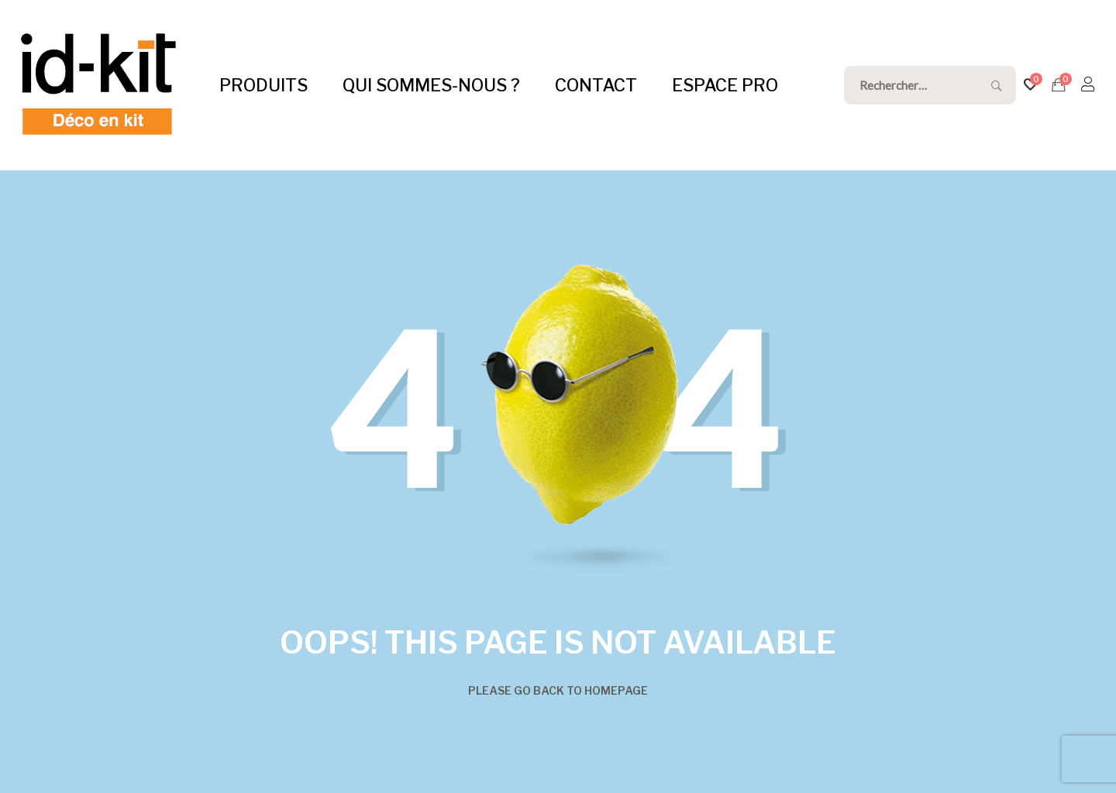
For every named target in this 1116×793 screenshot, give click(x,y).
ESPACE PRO (725, 85)
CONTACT (596, 85)
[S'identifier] (1088, 84)
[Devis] (1059, 85)
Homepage (616, 690)
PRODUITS (263, 85)
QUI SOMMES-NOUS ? (431, 85)
